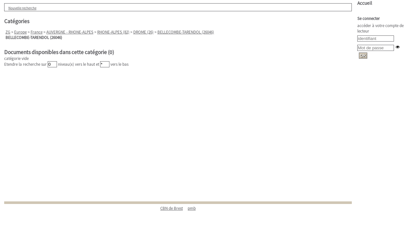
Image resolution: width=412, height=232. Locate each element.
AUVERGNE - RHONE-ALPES (69, 32)
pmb (192, 208)
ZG (7, 32)
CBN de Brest (171, 208)
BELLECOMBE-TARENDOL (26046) (185, 32)
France (36, 32)
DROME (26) (143, 32)
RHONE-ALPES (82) (113, 32)
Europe (20, 32)
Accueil (364, 3)
